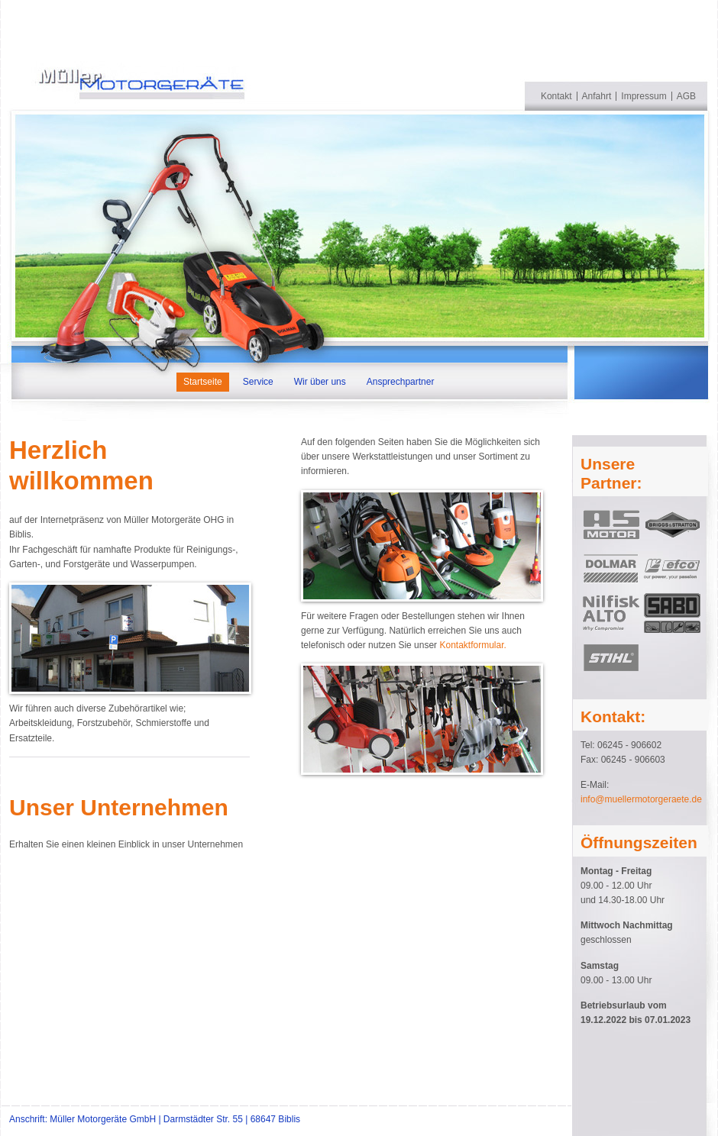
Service (258, 381)
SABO (672, 613)
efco (672, 568)
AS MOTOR (611, 524)
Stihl (611, 657)
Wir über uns (320, 381)
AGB (686, 96)
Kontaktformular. (472, 645)
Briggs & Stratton (672, 524)
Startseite (202, 381)
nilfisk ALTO (611, 613)
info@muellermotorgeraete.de (641, 799)
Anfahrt (597, 96)
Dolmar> (611, 568)
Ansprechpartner (401, 381)
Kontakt (556, 96)
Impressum (643, 96)
